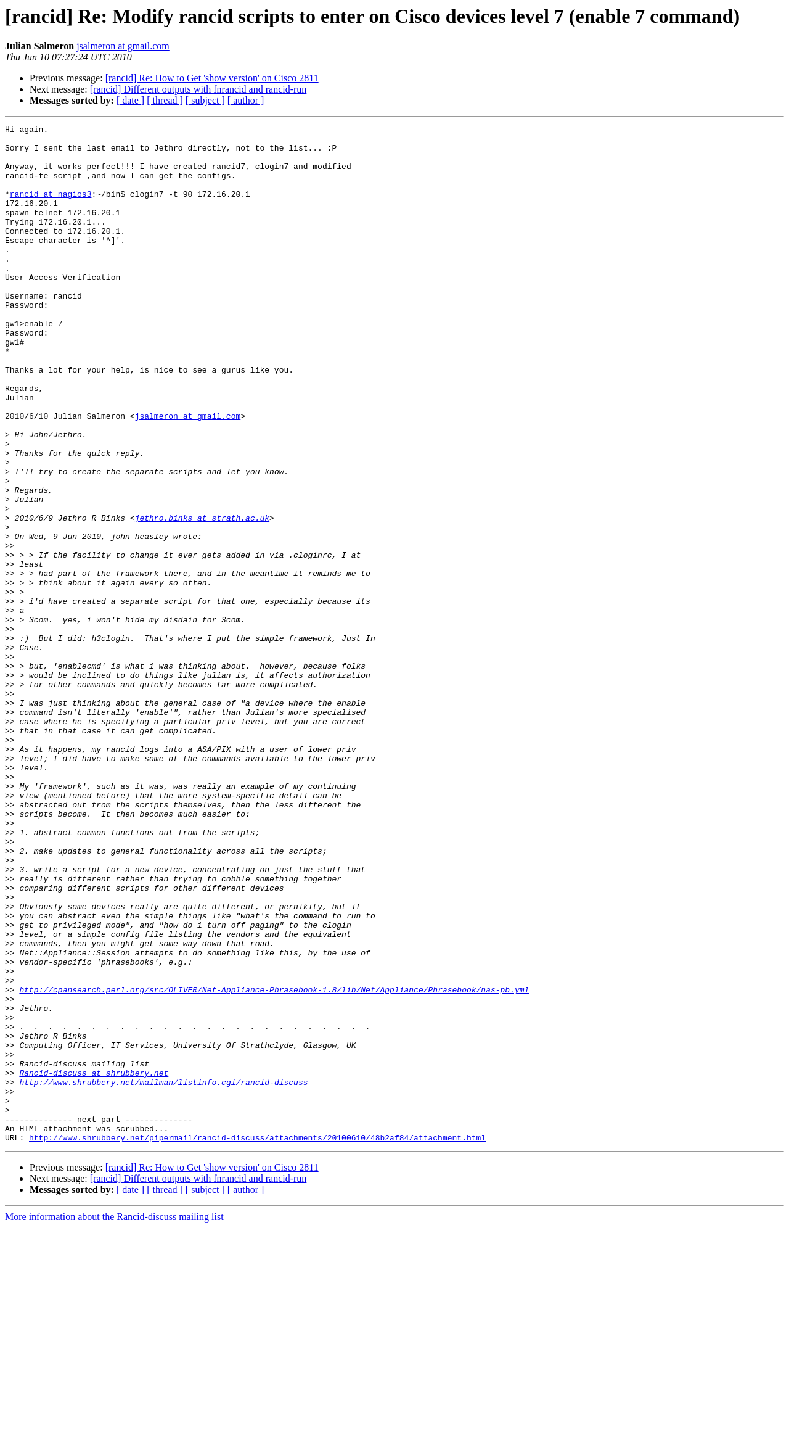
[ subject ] (205, 100)
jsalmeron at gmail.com (123, 46)
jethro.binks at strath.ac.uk (202, 597)
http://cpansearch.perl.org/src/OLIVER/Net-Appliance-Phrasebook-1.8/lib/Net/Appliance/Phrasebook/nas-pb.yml (274, 1163)
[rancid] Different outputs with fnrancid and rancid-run (198, 89)
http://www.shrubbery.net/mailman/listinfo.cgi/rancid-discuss (163, 1274)
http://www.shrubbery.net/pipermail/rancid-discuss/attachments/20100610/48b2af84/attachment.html (257, 1340)
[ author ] (245, 100)
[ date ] (130, 100)
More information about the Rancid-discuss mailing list (114, 1420)
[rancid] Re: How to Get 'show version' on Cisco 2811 (212, 78)
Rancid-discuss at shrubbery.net (93, 1263)
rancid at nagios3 (51, 208)
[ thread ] (165, 100)
